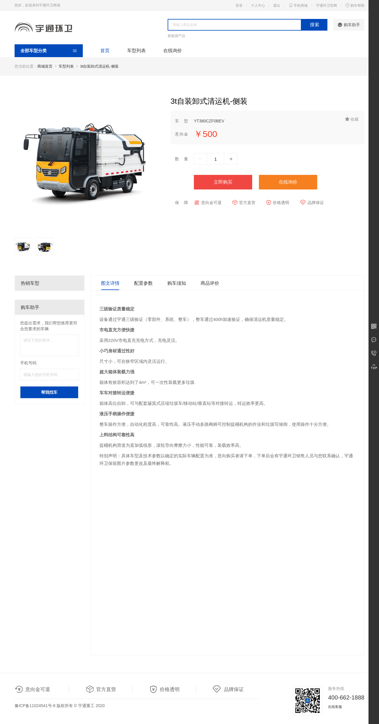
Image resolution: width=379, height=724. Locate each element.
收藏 (352, 119)
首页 (105, 50)
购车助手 (349, 24)
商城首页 (44, 66)
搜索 (314, 24)
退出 (276, 5)
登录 (239, 5)
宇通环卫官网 (326, 5)
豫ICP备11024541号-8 (35, 705)
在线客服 (335, 707)
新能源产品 (176, 36)
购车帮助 (354, 5)
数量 (181, 159)
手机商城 (298, 5)
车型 (181, 121)
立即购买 (223, 182)
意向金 (181, 134)
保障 (181, 202)
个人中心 (258, 5)
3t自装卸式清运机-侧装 (99, 66)
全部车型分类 (33, 50)
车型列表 (136, 50)
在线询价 (172, 50)
